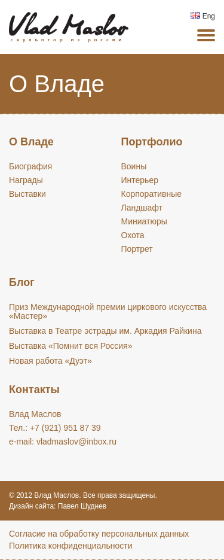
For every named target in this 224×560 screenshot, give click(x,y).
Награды (26, 180)
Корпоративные (151, 194)
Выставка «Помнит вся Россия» (71, 346)
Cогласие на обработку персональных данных (99, 533)
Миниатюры (144, 221)
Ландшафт (142, 207)
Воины (134, 166)
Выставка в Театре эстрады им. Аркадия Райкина (105, 331)
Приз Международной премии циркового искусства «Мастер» (108, 311)
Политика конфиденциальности (71, 545)
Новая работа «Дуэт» (50, 361)
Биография (30, 166)
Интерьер (140, 180)
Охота (133, 235)
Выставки (27, 194)
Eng (203, 16)
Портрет (137, 249)
